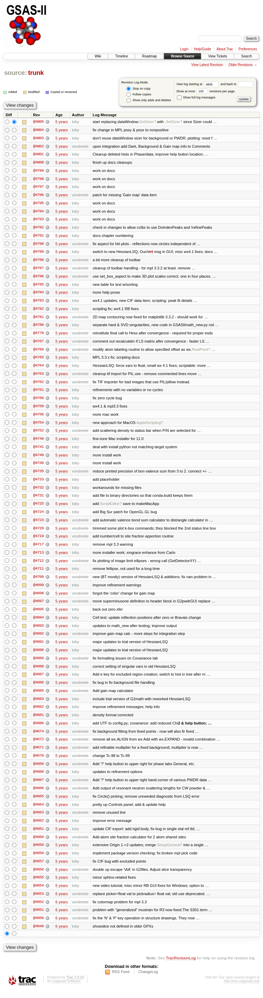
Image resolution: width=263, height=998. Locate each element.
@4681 (38, 720)
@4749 (38, 441)
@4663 (38, 819)
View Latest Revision (207, 65)
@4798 (38, 179)
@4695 (38, 614)
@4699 (38, 589)
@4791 (38, 236)
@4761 (38, 392)
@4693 (38, 630)
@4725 (38, 507)
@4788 (38, 261)
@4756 (38, 417)
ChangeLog (148, 979)
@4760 (38, 400)
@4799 (38, 171)
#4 (151, 253)
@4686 (38, 688)
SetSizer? (174, 122)
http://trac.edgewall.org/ (242, 989)
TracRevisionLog (181, 965)
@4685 (38, 696)
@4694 (38, 622)
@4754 (38, 425)
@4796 (38, 195)
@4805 (38, 121)
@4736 (38, 466)
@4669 (38, 770)
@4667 (38, 786)
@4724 (38, 515)
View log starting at (198, 84)
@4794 (38, 212)
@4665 (38, 803)
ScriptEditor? (111, 507)
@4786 (38, 277)
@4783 (38, 302)
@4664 (38, 811)
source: (15, 72)
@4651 (38, 917)
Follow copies (138, 94)
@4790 (38, 245)
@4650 (38, 926)
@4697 (38, 606)
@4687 (38, 679)
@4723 (38, 524)
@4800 (38, 162)
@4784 (38, 294)
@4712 (38, 565)
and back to (237, 84)
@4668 (38, 778)
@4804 (38, 130)
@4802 (38, 146)
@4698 (38, 597)
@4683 (38, 704)
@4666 (38, 794)
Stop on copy (138, 89)
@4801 (38, 154)
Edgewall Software (66, 989)
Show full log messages (196, 97)
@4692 (38, 638)
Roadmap (149, 56)
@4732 (38, 491)
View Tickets (217, 56)
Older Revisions (240, 65)
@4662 (38, 827)
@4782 (38, 310)
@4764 (38, 368)
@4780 (38, 327)
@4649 (38, 934)
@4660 (38, 844)
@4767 (38, 343)
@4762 (38, 384)
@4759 (38, 409)
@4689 (38, 663)
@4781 (38, 318)
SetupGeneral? (169, 852)
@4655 (38, 885)
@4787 (38, 269)
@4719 (38, 540)
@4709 (38, 581)
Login (184, 49)
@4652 (38, 909)
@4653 (38, 901)
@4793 (38, 220)
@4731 (38, 499)
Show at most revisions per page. (206, 91)
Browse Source (182, 56)
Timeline (121, 56)
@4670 (38, 761)
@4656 (38, 876)
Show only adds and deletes (148, 100)
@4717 (38, 548)
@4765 (38, 359)
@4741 (38, 450)
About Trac (224, 49)
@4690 (38, 655)
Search (246, 56)
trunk (36, 72)
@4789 (38, 253)
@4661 (38, 835)
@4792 (38, 228)
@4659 (38, 852)
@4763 (38, 376)
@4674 (38, 737)
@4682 (38, 712)
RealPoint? (201, 351)
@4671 (38, 753)
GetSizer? (147, 122)
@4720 (38, 532)
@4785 (38, 286)
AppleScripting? (149, 425)
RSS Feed (120, 979)
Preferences (248, 49)
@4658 (38, 860)
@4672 (38, 745)
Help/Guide (202, 49)
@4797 (38, 187)
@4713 (38, 556)
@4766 (38, 351)
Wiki (98, 56)
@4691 (38, 647)
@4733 (38, 482)
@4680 (38, 729)
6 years (61, 901)
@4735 (38, 474)
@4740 (38, 458)
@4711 (38, 573)
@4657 (38, 868)
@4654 (38, 893)
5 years (61, 122)
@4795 (38, 204)
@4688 (38, 671)
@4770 (38, 335)
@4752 (38, 433)
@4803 (38, 138)
